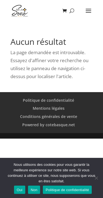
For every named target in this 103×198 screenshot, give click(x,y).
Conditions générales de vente (48, 116)
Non (34, 190)
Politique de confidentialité (48, 100)
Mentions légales (49, 108)
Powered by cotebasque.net (48, 124)
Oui (20, 190)
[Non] (96, 178)
